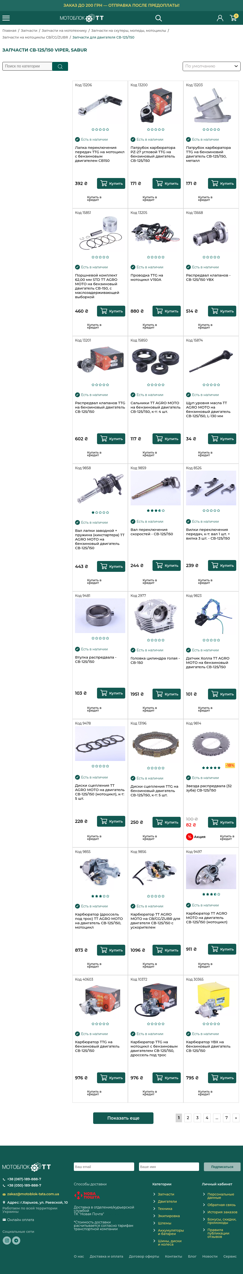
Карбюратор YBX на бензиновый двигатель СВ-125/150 (208, 1046)
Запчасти (29, 30)
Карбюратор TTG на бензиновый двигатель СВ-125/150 (97, 1046)
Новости (209, 1256)
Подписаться (222, 1167)
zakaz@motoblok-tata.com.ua (33, 1194)
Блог (192, 1256)
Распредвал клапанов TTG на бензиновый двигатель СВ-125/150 (100, 407)
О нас (79, 1256)
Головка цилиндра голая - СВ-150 (155, 660)
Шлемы (164, 1223)
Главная (9, 30)
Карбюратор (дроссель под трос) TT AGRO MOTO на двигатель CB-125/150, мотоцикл (99, 921)
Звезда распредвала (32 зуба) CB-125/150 (209, 788)
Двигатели (167, 1201)
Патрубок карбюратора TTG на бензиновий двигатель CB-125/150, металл (208, 154)
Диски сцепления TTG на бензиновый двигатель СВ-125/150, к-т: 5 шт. (154, 790)
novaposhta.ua (117, 1214)
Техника (165, 1209)
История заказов (222, 1212)
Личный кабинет (220, 18)
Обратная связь (222, 1205)
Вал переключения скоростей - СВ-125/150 (152, 532)
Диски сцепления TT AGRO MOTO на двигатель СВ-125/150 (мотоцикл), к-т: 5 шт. (100, 792)
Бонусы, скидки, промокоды (222, 1221)
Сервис (230, 1256)
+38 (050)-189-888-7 (24, 1185)
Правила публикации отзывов (218, 1233)
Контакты (173, 1256)
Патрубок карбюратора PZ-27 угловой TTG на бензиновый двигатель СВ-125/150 (153, 154)
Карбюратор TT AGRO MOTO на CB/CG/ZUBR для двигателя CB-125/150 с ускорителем (155, 921)
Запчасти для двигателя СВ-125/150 (103, 37)
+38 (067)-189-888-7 (24, 1179)
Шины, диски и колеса (169, 1243)
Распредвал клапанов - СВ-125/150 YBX (208, 277)
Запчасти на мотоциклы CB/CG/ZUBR (35, 37)
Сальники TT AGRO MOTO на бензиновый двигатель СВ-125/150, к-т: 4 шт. (156, 407)
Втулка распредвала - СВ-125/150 (96, 659)
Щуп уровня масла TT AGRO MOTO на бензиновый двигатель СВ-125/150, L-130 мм (208, 409)
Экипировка (169, 1216)
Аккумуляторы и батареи (171, 1232)
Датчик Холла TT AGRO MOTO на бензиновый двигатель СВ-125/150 (207, 662)
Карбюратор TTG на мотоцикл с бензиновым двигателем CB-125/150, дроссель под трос (154, 1048)
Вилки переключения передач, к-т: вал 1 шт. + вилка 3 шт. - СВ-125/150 (208, 534)
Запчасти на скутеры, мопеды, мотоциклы (128, 30)
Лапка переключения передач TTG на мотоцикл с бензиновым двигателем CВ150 (100, 154)
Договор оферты (144, 1256)
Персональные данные (221, 1196)
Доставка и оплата (106, 1256)
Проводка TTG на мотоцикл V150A (147, 277)
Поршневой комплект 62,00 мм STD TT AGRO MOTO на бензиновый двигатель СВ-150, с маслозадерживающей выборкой (97, 286)
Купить (116, 183)
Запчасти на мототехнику (64, 30)
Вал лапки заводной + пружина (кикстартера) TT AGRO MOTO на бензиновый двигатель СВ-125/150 (100, 539)
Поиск (60, 66)
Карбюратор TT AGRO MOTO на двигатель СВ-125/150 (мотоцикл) (207, 917)
